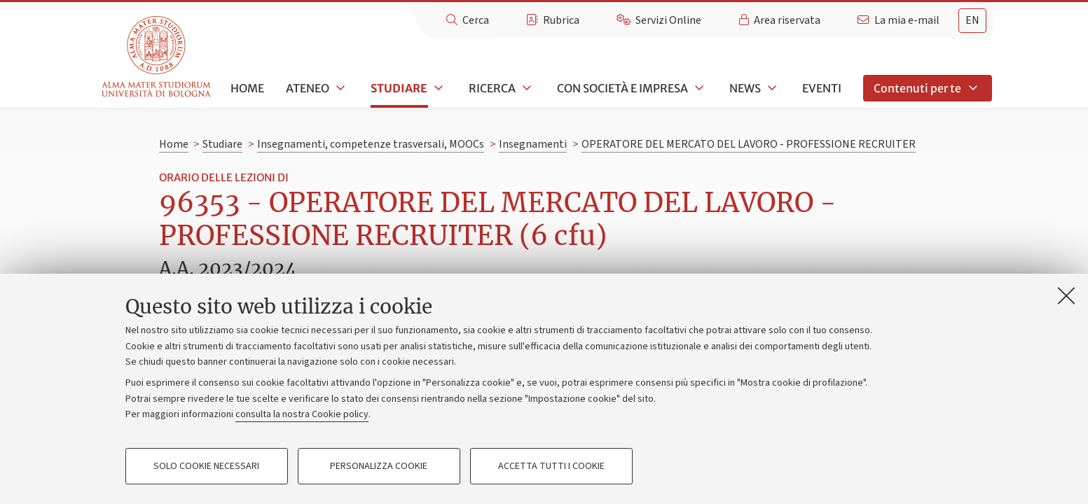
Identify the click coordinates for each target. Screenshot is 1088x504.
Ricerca (492, 88)
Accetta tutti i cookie (551, 466)
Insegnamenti (533, 144)
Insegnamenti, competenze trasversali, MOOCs (370, 144)
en (972, 20)
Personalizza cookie (378, 466)
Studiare (399, 88)
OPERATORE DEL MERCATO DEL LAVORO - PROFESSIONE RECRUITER (748, 144)
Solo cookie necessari (206, 466)
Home (247, 88)
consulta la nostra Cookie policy (302, 414)
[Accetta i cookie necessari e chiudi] (1066, 295)
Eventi (821, 88)
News (745, 88)
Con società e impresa (622, 88)
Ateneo (307, 88)
